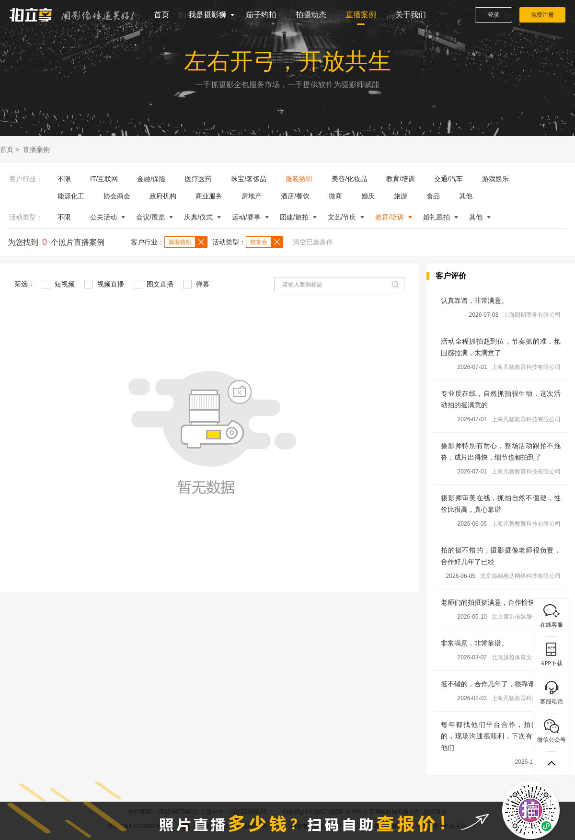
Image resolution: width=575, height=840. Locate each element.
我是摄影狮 (207, 15)
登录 (493, 15)
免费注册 (542, 15)
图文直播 (153, 284)
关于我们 (410, 15)
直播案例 (360, 15)
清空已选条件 (313, 242)
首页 (161, 15)
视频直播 (104, 284)
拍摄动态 (311, 15)
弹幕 (196, 284)
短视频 (58, 284)
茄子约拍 (261, 15)
